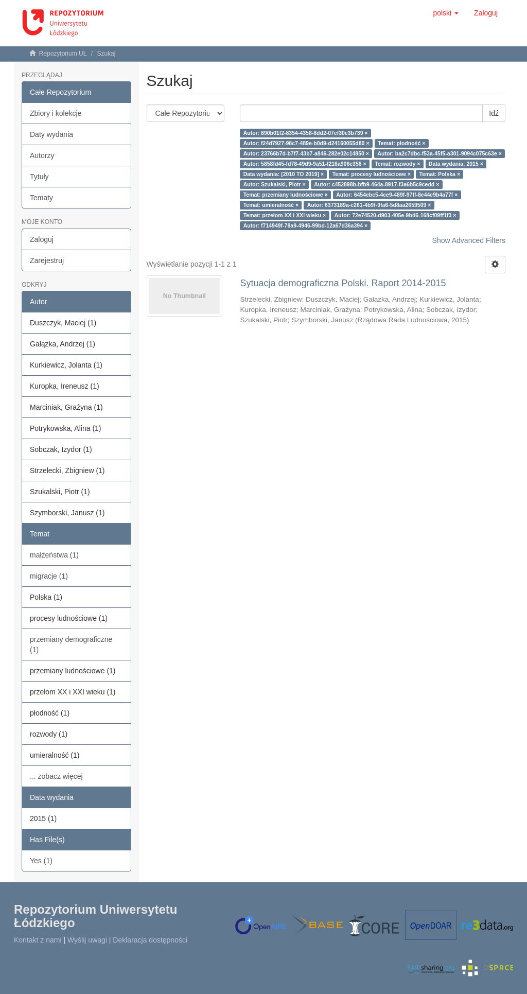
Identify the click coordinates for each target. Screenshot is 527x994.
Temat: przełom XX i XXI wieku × (284, 215)
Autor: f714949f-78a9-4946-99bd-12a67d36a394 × (305, 225)
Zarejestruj (47, 260)
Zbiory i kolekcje (55, 113)
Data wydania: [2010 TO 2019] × (283, 174)
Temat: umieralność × (270, 205)
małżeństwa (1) (54, 555)
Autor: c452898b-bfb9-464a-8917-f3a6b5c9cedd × (376, 184)
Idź (494, 113)
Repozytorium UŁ (63, 53)
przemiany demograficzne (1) (71, 644)
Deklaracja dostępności (150, 940)
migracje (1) (49, 576)
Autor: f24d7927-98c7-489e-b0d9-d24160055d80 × (306, 143)
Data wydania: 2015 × (456, 164)
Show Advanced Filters (468, 240)
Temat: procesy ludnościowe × (371, 174)
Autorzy (42, 155)
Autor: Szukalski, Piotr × (274, 184)
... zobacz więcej (56, 776)
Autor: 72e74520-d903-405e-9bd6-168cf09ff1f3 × (395, 215)
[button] (445, 13)
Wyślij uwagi (87, 940)
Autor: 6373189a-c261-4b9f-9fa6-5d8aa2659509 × (369, 205)
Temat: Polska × (439, 174)
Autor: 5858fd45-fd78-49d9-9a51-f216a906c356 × (304, 164)
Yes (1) (41, 861)
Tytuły (39, 176)
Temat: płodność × (401, 143)
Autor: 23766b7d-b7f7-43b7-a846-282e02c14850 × (306, 153)
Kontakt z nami (38, 940)
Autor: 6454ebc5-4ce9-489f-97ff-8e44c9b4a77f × (397, 194)
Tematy (41, 198)
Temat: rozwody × (397, 164)
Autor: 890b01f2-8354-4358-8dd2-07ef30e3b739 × (305, 133)
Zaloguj (42, 239)
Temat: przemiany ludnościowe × (285, 194)
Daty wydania (51, 134)
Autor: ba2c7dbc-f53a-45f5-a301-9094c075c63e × (439, 153)
